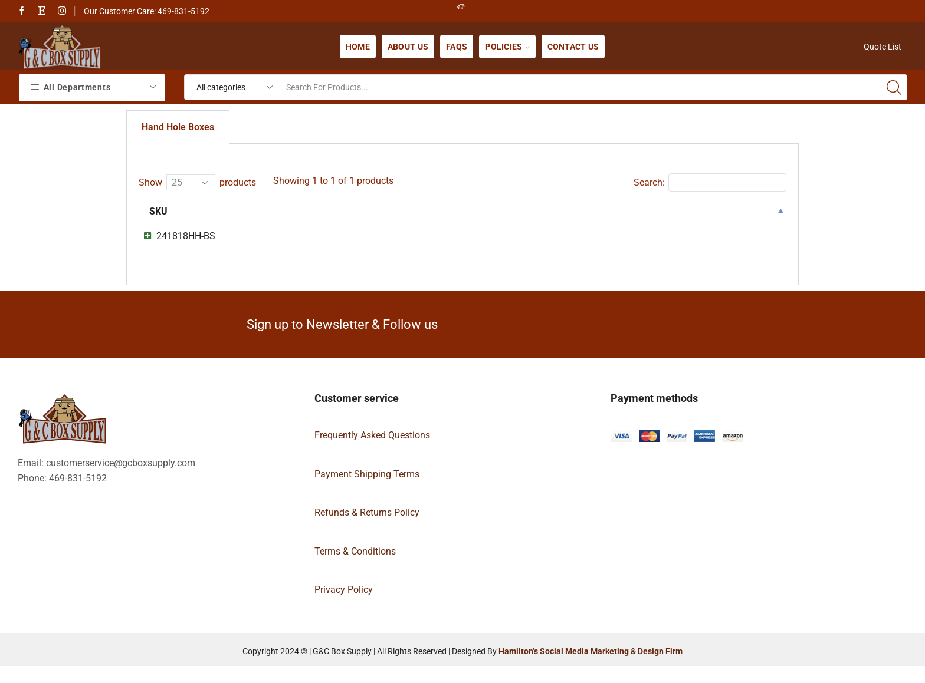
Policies (507, 46)
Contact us (573, 46)
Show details (729, 238)
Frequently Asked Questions (372, 451)
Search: (710, 182)
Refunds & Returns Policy (366, 528)
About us (408, 46)
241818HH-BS (174, 236)
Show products (197, 182)
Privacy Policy (343, 606)
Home (358, 46)
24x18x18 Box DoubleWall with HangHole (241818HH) (418, 236)
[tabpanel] (462, 222)
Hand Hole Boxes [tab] (178, 127)
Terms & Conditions (355, 567)
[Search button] (894, 87)
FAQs (456, 46)
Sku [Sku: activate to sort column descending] (158, 211)
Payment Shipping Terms (366, 490)
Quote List (882, 46)
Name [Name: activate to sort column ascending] (323, 211)
